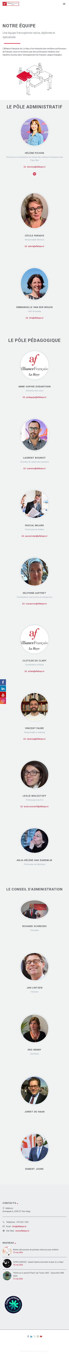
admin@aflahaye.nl (36, 246)
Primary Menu (64, 4)
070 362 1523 (22, 1222)
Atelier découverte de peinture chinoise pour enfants (35, 1249)
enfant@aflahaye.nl (36, 671)
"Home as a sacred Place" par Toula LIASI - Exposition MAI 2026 (38, 1274)
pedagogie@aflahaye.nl (36, 397)
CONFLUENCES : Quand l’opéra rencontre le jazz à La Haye (38, 1262)
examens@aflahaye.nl (36, 468)
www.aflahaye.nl (22, 1231)
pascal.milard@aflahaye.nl (36, 536)
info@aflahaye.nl (36, 318)
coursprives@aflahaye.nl (36, 604)
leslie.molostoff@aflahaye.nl (36, 806)
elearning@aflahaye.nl (36, 739)
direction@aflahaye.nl (36, 167)
